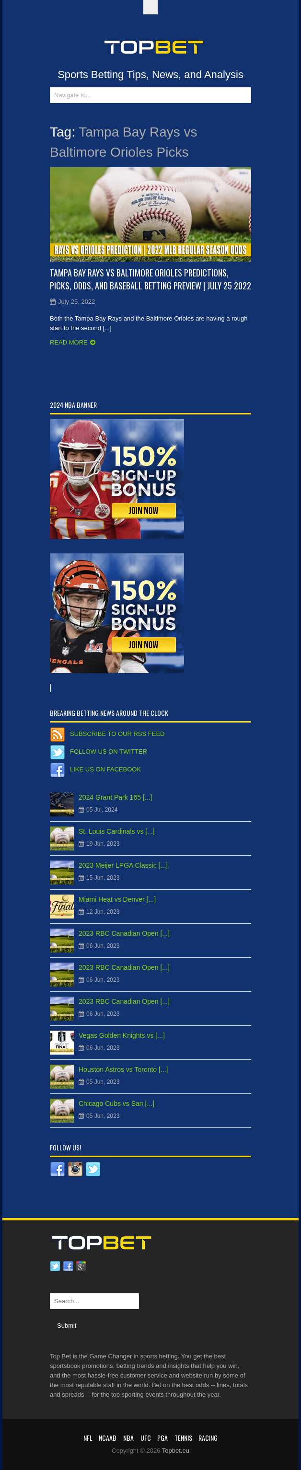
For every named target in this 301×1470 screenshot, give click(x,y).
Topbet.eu (175, 1450)
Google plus (81, 1266)
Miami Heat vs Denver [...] (117, 899)
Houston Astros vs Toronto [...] (123, 1069)
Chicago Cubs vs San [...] (116, 1103)
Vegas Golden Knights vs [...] (122, 1035)
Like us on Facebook (105, 769)
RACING (208, 1438)
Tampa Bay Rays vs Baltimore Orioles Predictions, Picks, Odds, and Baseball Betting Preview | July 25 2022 (150, 279)
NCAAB (107, 1438)
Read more (69, 342)
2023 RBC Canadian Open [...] (124, 933)
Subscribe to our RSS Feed (117, 733)
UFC (145, 1438)
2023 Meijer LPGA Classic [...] (123, 865)
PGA (162, 1438)
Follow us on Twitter (108, 751)
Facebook (68, 1266)
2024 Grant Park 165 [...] (115, 797)
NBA (128, 1438)
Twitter (55, 1266)
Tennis (183, 1438)
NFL (88, 1438)
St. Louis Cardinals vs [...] (117, 831)
